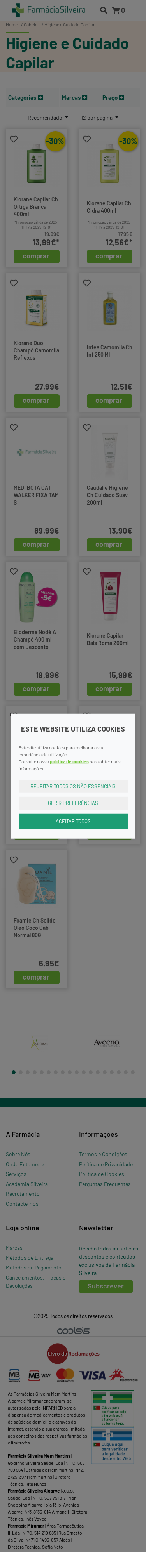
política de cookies (69, 761)
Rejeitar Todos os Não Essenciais (73, 786)
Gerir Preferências (73, 803)
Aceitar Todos (73, 821)
